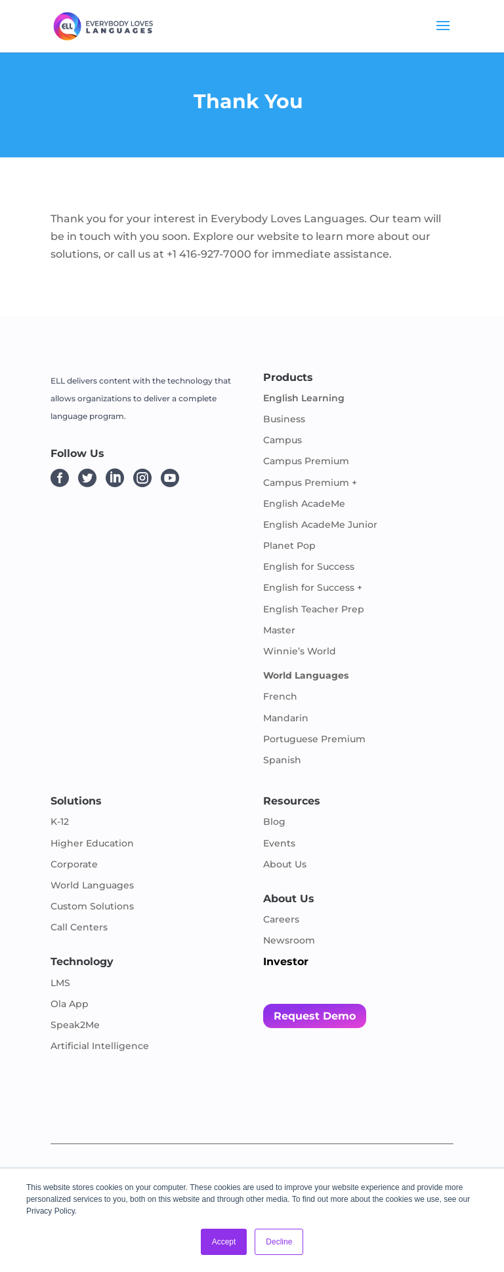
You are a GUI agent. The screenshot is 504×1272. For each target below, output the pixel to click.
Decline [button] (279, 1241)
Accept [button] (224, 1241)
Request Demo (315, 1016)
